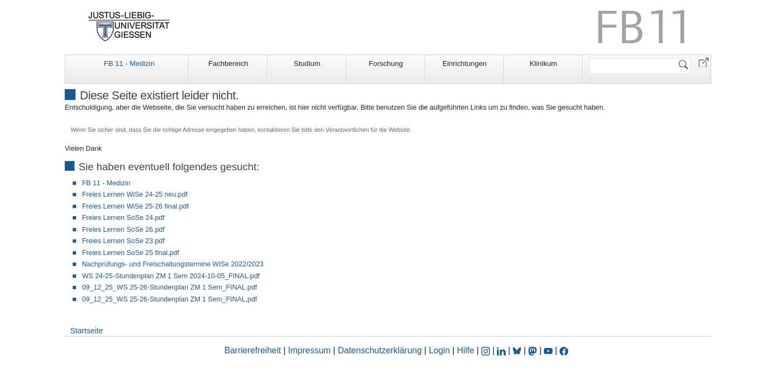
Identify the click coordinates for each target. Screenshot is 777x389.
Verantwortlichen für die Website (367, 129)
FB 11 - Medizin (129, 63)
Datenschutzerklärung (380, 350)
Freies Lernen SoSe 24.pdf (123, 217)
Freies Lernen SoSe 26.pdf (123, 229)
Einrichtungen (464, 63)
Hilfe (465, 350)
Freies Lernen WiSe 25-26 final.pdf (135, 206)
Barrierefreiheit (252, 350)
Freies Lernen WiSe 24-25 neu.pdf (135, 194)
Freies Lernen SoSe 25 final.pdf (130, 253)
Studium (307, 63)
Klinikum (543, 63)
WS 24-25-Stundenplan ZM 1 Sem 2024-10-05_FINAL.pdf (171, 276)
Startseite (86, 330)
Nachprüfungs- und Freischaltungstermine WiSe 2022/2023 (172, 264)
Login (441, 350)
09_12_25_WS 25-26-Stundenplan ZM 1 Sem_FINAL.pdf (169, 287)
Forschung (386, 63)
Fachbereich (228, 63)
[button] (703, 62)
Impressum (309, 350)
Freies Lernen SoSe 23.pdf (123, 241)
